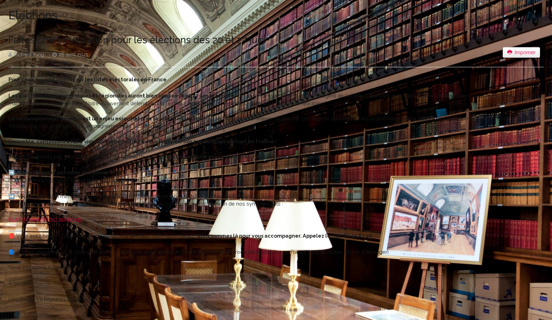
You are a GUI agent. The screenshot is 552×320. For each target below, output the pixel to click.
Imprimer (521, 52)
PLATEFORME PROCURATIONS (45, 220)
